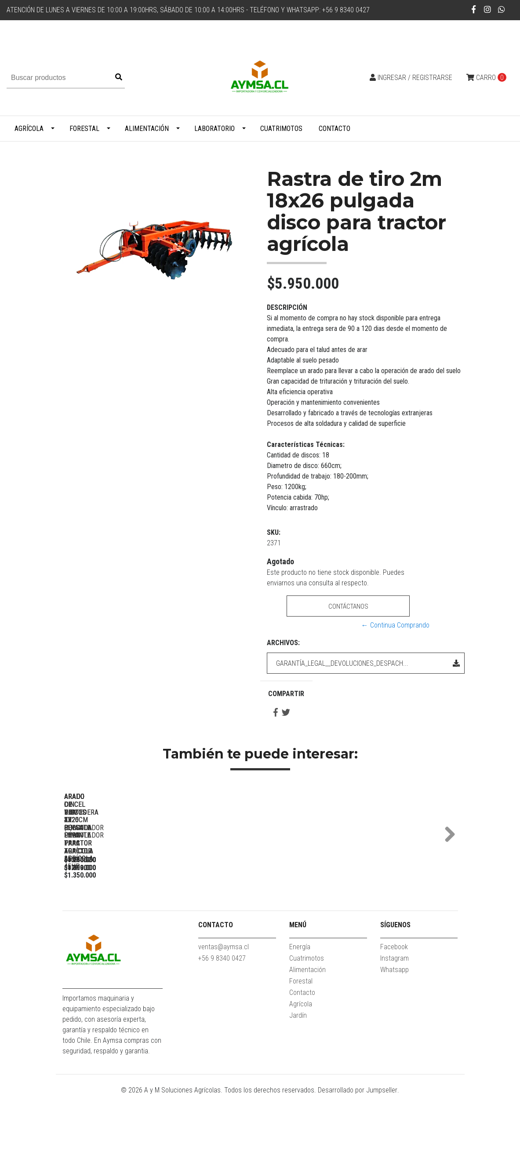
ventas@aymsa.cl (223, 1005)
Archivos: (283, 643)
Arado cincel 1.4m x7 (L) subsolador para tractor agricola (247, 917)
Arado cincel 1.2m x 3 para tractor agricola (123, 917)
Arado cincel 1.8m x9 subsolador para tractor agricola (370, 917)
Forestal (84, 128)
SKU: (273, 532)
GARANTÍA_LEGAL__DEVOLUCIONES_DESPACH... (368, 663)
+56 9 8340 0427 (222, 1016)
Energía (299, 1005)
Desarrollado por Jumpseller (357, 1148)
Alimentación (147, 128)
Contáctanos (348, 606)
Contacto (334, 128)
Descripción (287, 307)
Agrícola (29, 128)
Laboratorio (214, 128)
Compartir (286, 693)
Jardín (298, 1074)
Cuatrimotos (281, 128)
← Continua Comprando (395, 625)
